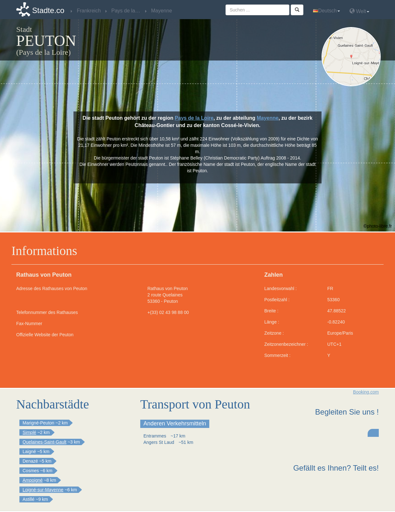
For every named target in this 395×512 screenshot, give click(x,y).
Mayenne (267, 118)
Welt (359, 11)
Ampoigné (33, 480)
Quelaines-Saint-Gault (44, 441)
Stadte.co (48, 10)
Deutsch (326, 10)
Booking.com (366, 392)
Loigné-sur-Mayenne (43, 489)
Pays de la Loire (194, 118)
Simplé (29, 432)
